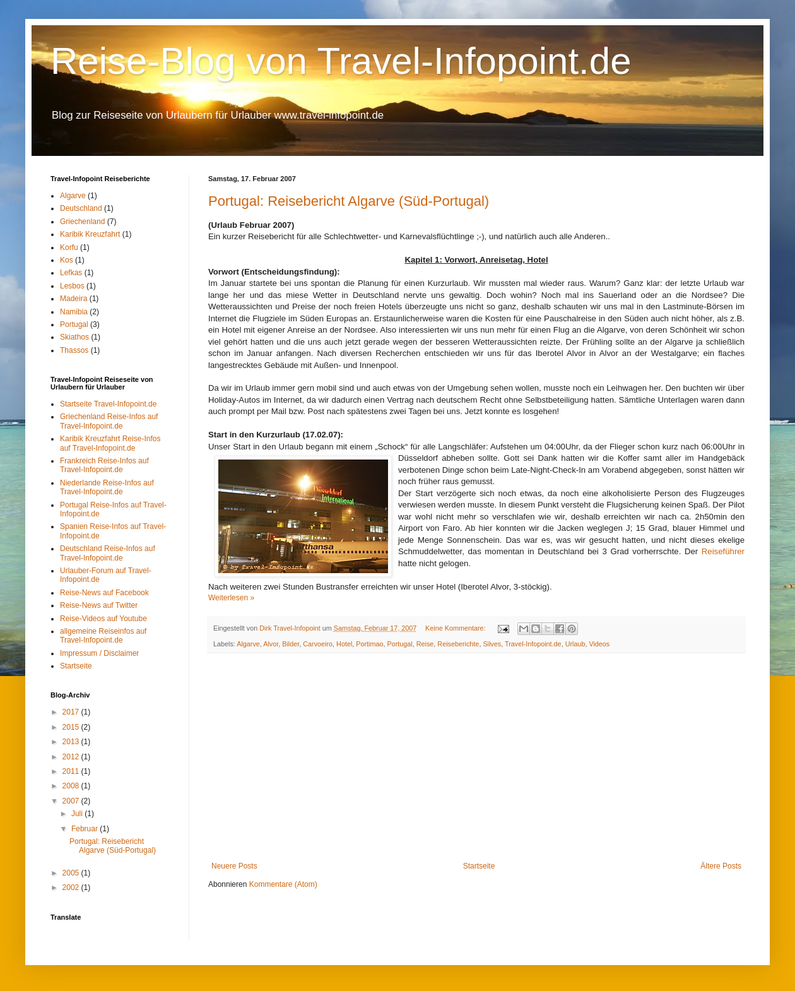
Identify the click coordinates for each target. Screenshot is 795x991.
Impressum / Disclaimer (99, 653)
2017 (71, 712)
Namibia (74, 311)
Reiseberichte (458, 644)
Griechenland (82, 221)
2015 (71, 727)
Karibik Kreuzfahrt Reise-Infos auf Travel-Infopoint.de (110, 443)
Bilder (290, 644)
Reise (425, 644)
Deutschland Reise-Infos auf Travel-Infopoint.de (107, 553)
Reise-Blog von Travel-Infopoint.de (341, 61)
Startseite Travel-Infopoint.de (108, 404)
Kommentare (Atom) (283, 884)
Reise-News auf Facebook (104, 592)
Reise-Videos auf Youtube (103, 618)
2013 (71, 741)
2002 (71, 887)
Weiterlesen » (231, 597)
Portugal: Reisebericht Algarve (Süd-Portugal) (348, 201)
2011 (71, 771)
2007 (71, 801)
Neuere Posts (234, 866)
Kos (66, 260)
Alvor (270, 644)
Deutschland (81, 208)
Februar (85, 828)
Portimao (369, 644)
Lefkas (71, 272)
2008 (71, 785)
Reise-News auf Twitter (99, 605)
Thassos (74, 350)
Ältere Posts (720, 866)
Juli (78, 813)
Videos (599, 644)
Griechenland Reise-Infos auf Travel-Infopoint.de (109, 421)
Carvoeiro (318, 644)
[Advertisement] (476, 757)
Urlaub (575, 644)
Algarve (248, 644)
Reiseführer (723, 551)
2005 (71, 873)
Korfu (69, 247)
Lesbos (72, 286)
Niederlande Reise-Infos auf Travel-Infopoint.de (107, 487)
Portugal (400, 644)
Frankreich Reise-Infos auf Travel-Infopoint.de (104, 465)
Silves (492, 644)
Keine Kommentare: (456, 628)
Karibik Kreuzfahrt (90, 234)
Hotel (344, 644)
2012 (71, 756)
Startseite (479, 866)
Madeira (73, 298)
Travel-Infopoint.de (533, 644)
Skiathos (74, 337)
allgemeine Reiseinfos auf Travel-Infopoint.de (103, 635)
